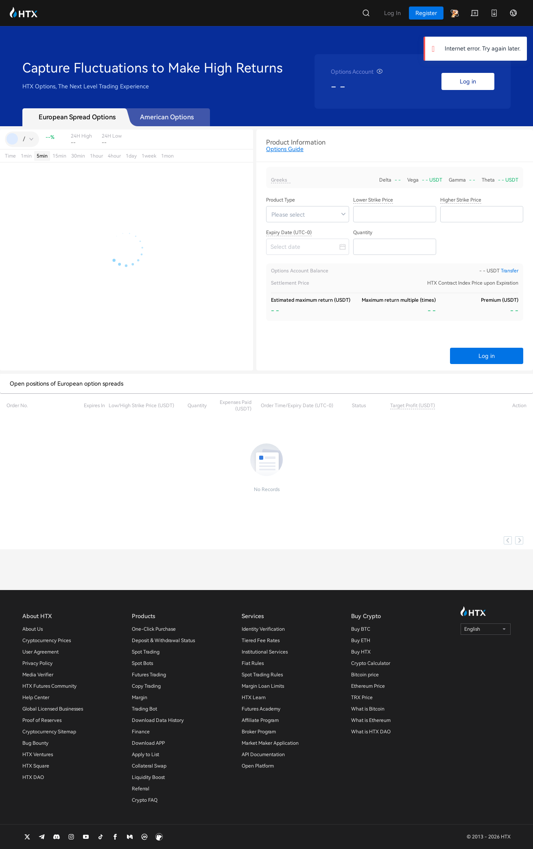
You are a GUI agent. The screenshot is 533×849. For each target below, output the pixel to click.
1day (131, 156)
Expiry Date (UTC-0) (289, 232)
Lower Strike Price (373, 200)
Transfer (509, 271)
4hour (114, 156)
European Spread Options (77, 117)
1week (149, 156)
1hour (96, 156)
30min (78, 156)
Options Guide (285, 149)
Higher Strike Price (460, 200)
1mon (167, 156)
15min (59, 156)
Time (10, 156)
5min (42, 156)
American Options (167, 117)
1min (26, 156)
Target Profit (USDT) (412, 405)
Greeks (279, 180)
